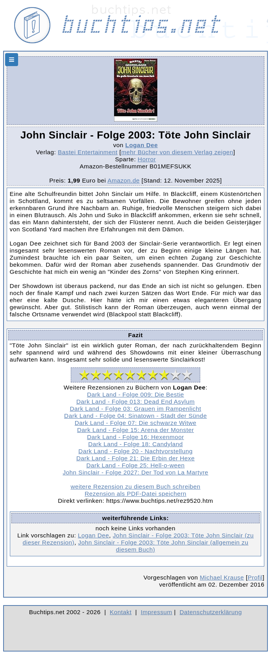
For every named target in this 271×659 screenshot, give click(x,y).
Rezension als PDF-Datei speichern (135, 493)
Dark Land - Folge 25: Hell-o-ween (136, 465)
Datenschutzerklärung (211, 612)
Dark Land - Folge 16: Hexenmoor (135, 437)
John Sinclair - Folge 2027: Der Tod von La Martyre (135, 472)
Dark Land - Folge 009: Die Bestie (135, 394)
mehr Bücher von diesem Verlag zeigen (177, 152)
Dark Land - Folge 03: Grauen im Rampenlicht (135, 408)
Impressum (156, 612)
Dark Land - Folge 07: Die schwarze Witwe (136, 422)
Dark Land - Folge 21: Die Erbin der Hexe (135, 458)
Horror (147, 159)
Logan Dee (141, 145)
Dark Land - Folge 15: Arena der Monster (135, 429)
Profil (255, 577)
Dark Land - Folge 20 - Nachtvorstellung (135, 451)
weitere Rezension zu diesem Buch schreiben (135, 486)
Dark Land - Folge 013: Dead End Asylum (135, 401)
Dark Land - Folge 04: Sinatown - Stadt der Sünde (135, 415)
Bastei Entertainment (88, 152)
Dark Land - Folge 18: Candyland (135, 444)
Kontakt (120, 612)
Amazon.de (123, 180)
